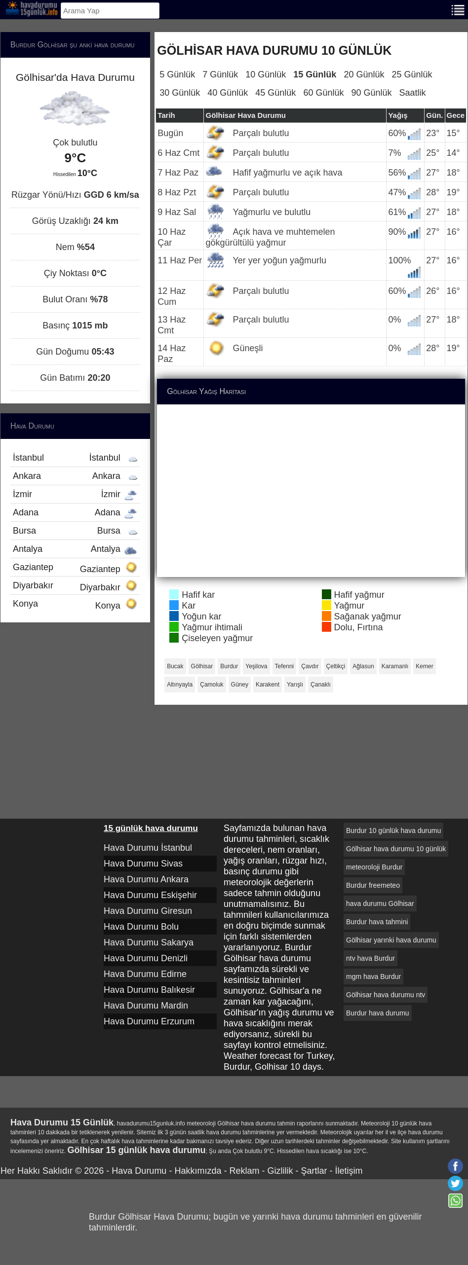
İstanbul (75, 457)
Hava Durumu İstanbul (148, 848)
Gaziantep (75, 568)
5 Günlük (177, 74)
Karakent (267, 684)
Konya (75, 604)
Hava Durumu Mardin (146, 1006)
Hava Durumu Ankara (146, 879)
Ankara (75, 476)
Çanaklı (321, 684)
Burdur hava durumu (377, 1013)
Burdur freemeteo (373, 885)
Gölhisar (202, 666)
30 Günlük (179, 93)
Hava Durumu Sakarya (149, 942)
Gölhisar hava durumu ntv (385, 995)
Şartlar (314, 1171)
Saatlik (412, 93)
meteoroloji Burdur (374, 867)
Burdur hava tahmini (377, 922)
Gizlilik (280, 1171)
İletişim (348, 1171)
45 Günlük (275, 93)
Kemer (424, 666)
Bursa (75, 530)
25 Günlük (411, 74)
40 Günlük (227, 93)
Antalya (75, 548)
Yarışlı (295, 684)
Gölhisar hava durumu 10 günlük (396, 849)
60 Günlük (323, 93)
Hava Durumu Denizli (146, 958)
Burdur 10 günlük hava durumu (393, 830)
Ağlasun (363, 666)
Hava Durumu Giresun (148, 911)
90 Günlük (371, 93)
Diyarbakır (75, 586)
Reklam (244, 1171)
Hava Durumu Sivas (143, 863)
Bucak (175, 666)
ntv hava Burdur (370, 958)
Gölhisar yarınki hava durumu (391, 940)
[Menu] (458, 9)
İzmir (75, 494)
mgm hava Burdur (373, 976)
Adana (75, 512)
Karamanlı (395, 666)
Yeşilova (256, 666)
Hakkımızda (197, 1171)
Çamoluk (211, 684)
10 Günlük (265, 74)
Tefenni (284, 666)
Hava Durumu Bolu (141, 927)
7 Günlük (220, 74)
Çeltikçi (336, 666)
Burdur (229, 666)
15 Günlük (314, 74)
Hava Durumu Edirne (145, 974)
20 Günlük (364, 74)
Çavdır (309, 666)
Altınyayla (180, 684)
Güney (239, 684)
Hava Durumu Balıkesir (149, 990)
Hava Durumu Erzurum (149, 1021)
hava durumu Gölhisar (380, 903)
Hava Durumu (139, 1171)
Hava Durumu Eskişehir (150, 895)
